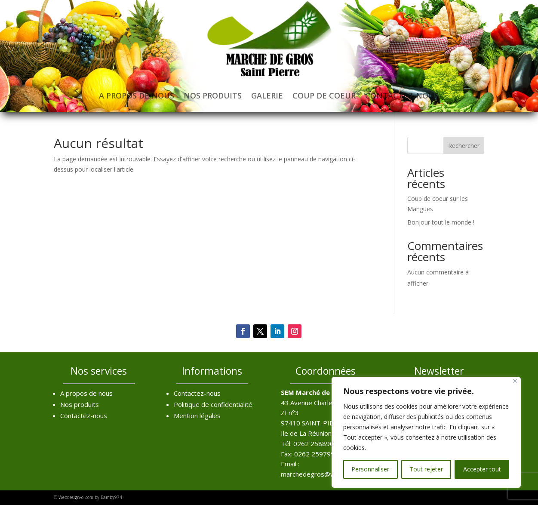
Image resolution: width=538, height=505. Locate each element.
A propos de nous (136, 95)
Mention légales (197, 415)
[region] (426, 432)
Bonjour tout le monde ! (440, 222)
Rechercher (464, 146)
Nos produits (213, 95)
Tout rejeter (426, 469)
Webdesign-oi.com (75, 497)
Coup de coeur (324, 95)
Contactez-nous (402, 95)
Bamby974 (111, 497)
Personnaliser (370, 469)
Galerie (267, 95)
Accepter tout (482, 469)
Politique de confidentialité (213, 404)
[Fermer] (515, 381)
